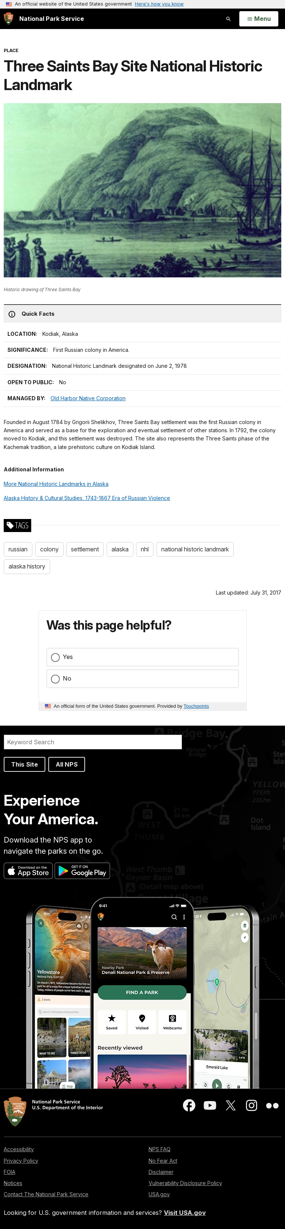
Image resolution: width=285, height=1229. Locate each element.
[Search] (93, 742)
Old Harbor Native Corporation (88, 398)
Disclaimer (161, 1172)
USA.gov (159, 1194)
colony (49, 549)
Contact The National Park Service (46, 1194)
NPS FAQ (160, 1149)
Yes (68, 656)
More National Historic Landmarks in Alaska (56, 484)
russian (18, 549)
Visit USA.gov (185, 1212)
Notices (13, 1183)
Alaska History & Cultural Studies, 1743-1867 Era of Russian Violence (87, 498)
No (67, 678)
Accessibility (19, 1149)
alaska (120, 549)
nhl (145, 549)
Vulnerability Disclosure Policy (185, 1183)
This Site (24, 764)
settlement (85, 549)
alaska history (27, 566)
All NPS (67, 764)
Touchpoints (196, 706)
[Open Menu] (258, 19)
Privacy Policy (21, 1161)
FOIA (9, 1172)
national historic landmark (195, 549)
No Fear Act (163, 1161)
